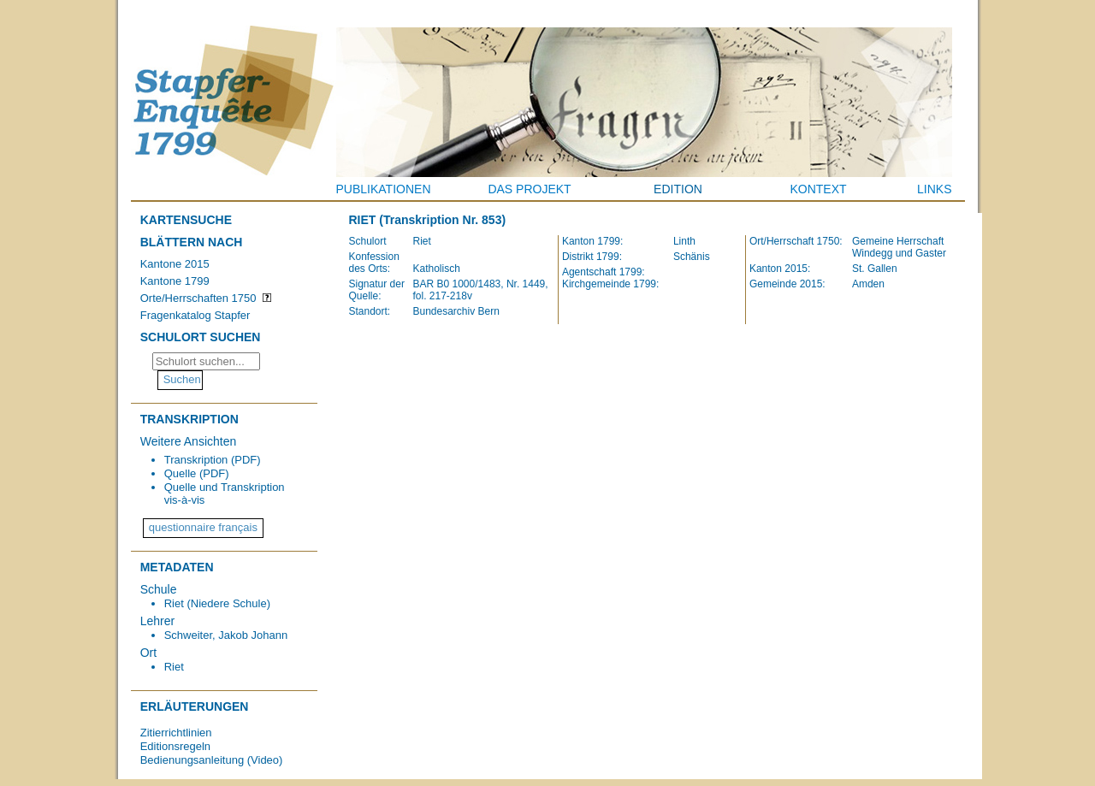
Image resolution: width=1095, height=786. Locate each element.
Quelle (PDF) (196, 473)
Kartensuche (186, 220)
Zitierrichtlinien (176, 732)
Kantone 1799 (175, 281)
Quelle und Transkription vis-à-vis (224, 493)
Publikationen (383, 189)
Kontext (818, 189)
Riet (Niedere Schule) (217, 603)
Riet (174, 666)
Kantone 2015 (175, 263)
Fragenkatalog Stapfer (195, 315)
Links (934, 189)
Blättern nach (191, 242)
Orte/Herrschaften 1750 (198, 298)
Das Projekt (529, 189)
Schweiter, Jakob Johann (226, 635)
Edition (678, 189)
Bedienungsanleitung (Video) (211, 759)
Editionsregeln (175, 746)
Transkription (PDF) (212, 459)
